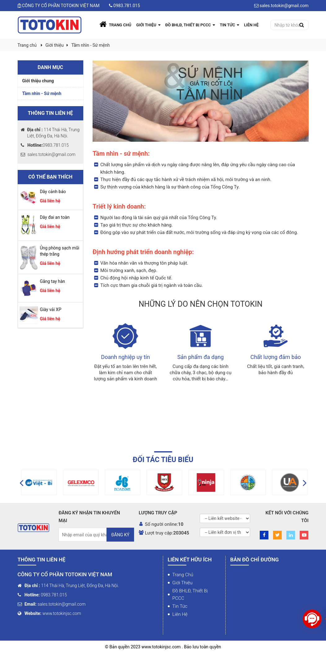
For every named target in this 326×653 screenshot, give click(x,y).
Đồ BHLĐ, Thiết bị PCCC (190, 594)
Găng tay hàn (52, 281)
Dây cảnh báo (53, 191)
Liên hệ (180, 614)
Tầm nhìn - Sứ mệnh (90, 45)
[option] (51, 482)
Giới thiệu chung (38, 80)
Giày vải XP (50, 309)
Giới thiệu (55, 45)
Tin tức (180, 606)
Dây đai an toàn (55, 217)
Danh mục (50, 67)
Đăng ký (120, 534)
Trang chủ (182, 574)
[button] (21, 482)
